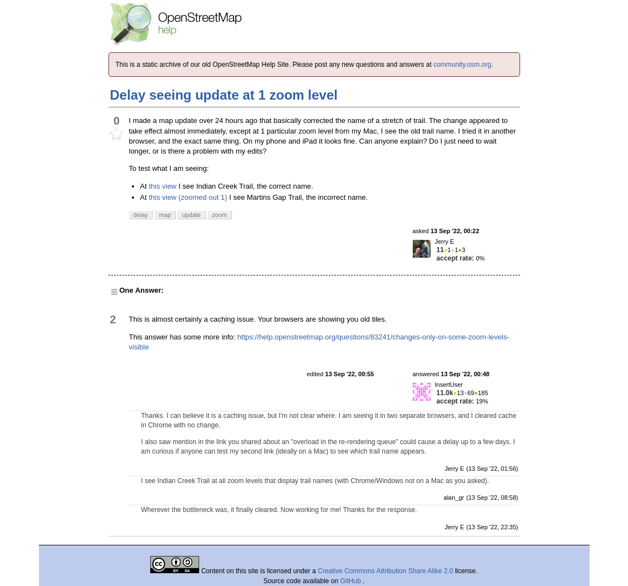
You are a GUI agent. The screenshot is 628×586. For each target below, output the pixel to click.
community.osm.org (462, 64)
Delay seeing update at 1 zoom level (224, 94)
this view (162, 186)
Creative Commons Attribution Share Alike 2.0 (385, 571)
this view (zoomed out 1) (188, 197)
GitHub (351, 581)
